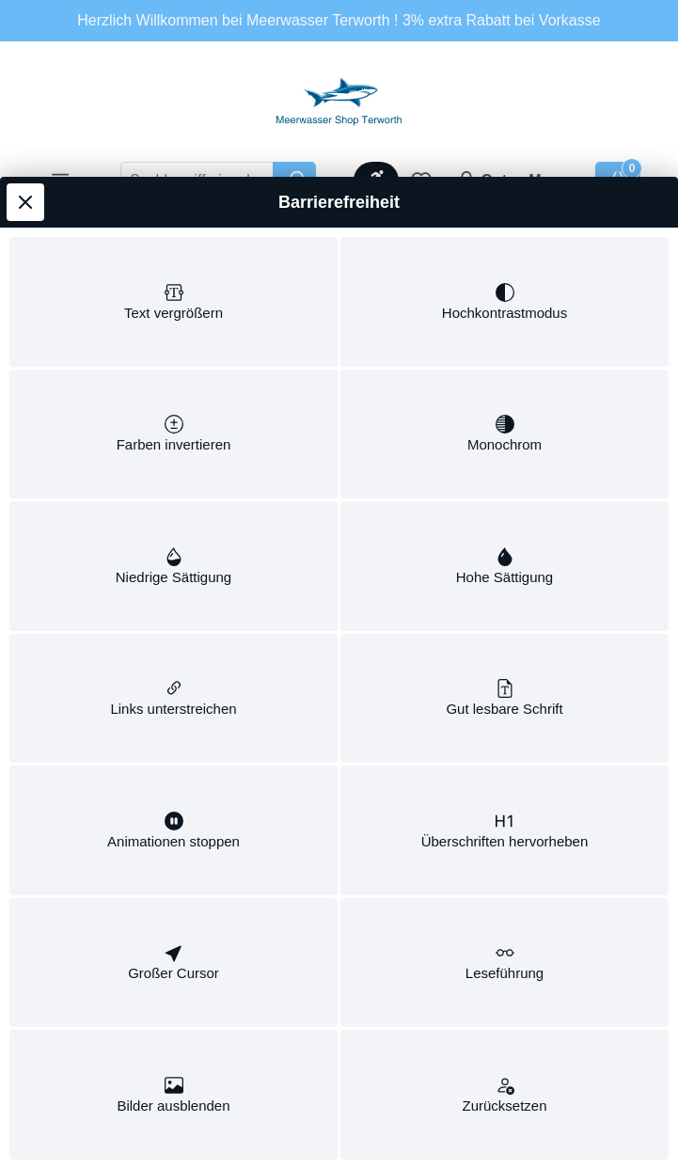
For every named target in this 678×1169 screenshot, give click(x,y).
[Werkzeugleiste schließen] (25, 142)
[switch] (173, 246)
